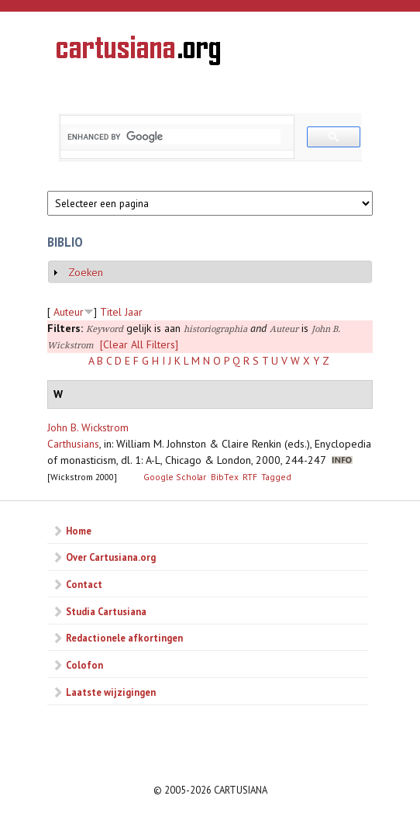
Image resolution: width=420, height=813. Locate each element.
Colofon (84, 665)
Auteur (68, 312)
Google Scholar (174, 477)
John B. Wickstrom (88, 427)
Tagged (276, 477)
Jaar (134, 312)
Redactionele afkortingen (124, 637)
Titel (111, 312)
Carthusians (73, 444)
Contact (84, 584)
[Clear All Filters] (139, 344)
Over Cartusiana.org (111, 557)
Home (78, 530)
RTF (250, 477)
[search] (174, 136)
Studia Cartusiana (106, 611)
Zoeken (85, 272)
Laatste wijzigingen (111, 692)
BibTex (225, 477)
